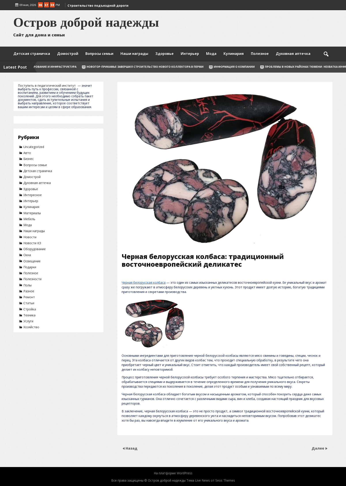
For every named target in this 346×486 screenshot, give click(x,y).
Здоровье (164, 53)
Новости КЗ (32, 243)
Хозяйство (31, 327)
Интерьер (190, 53)
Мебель (29, 219)
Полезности (32, 279)
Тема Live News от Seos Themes (210, 480)
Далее (318, 448)
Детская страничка (31, 53)
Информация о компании (242, 67)
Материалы (32, 213)
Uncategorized (33, 147)
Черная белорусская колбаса (143, 282)
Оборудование (34, 249)
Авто (27, 153)
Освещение (32, 261)
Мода (211, 53)
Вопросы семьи (99, 53)
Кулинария (234, 53)
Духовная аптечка (293, 53)
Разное (28, 291)
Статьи (28, 303)
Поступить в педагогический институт (47, 85)
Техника (29, 315)
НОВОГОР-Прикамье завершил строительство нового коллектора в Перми (153, 67)
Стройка (29, 309)
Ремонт (29, 297)
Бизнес (28, 159)
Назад (131, 448)
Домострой (67, 53)
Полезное (260, 53)
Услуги (28, 321)
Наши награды (134, 53)
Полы (27, 285)
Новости (29, 237)
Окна (27, 255)
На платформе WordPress (173, 473)
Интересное (32, 195)
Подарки (29, 267)
